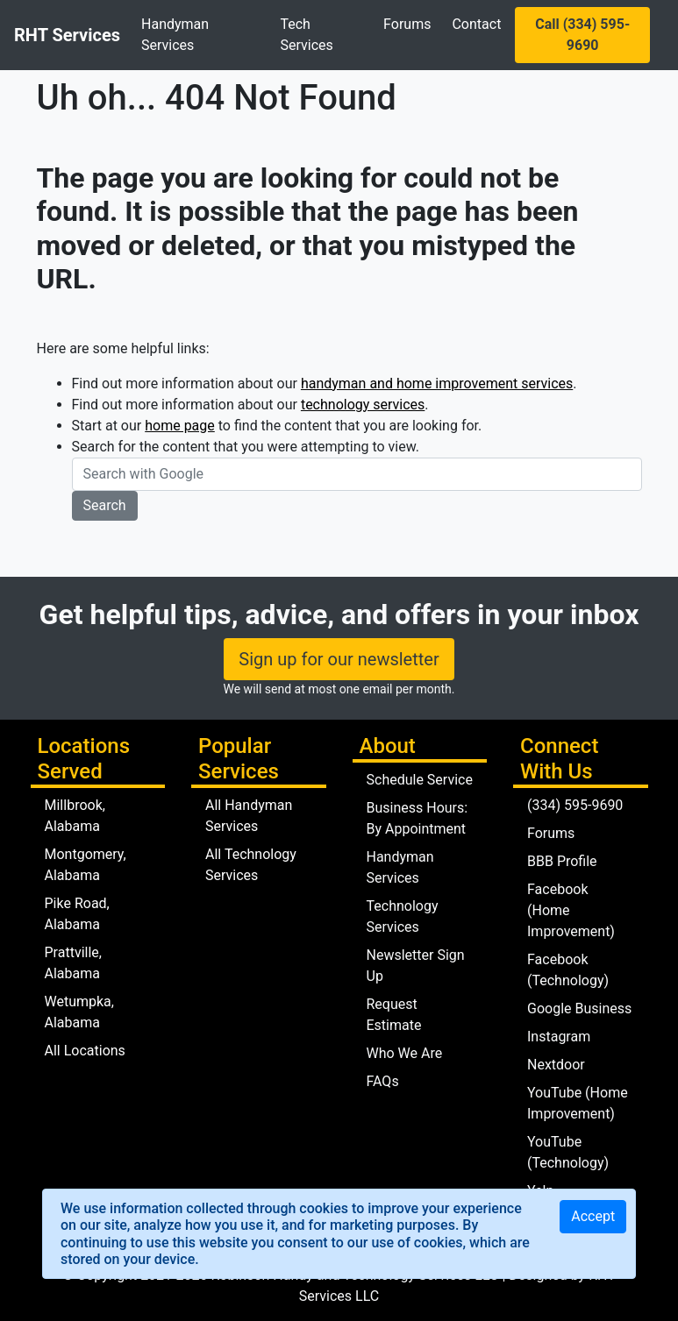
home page (180, 425)
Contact (476, 24)
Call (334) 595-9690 (582, 34)
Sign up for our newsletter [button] (339, 659)
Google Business (579, 1008)
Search (104, 505)
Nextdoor (556, 1064)
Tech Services (306, 34)
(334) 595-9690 (575, 805)
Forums (407, 24)
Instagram (558, 1036)
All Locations (85, 1050)
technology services (363, 404)
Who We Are (405, 1053)
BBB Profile (562, 861)
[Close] (593, 1216)
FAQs (383, 1081)
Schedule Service (420, 779)
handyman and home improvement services (437, 383)
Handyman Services (175, 34)
